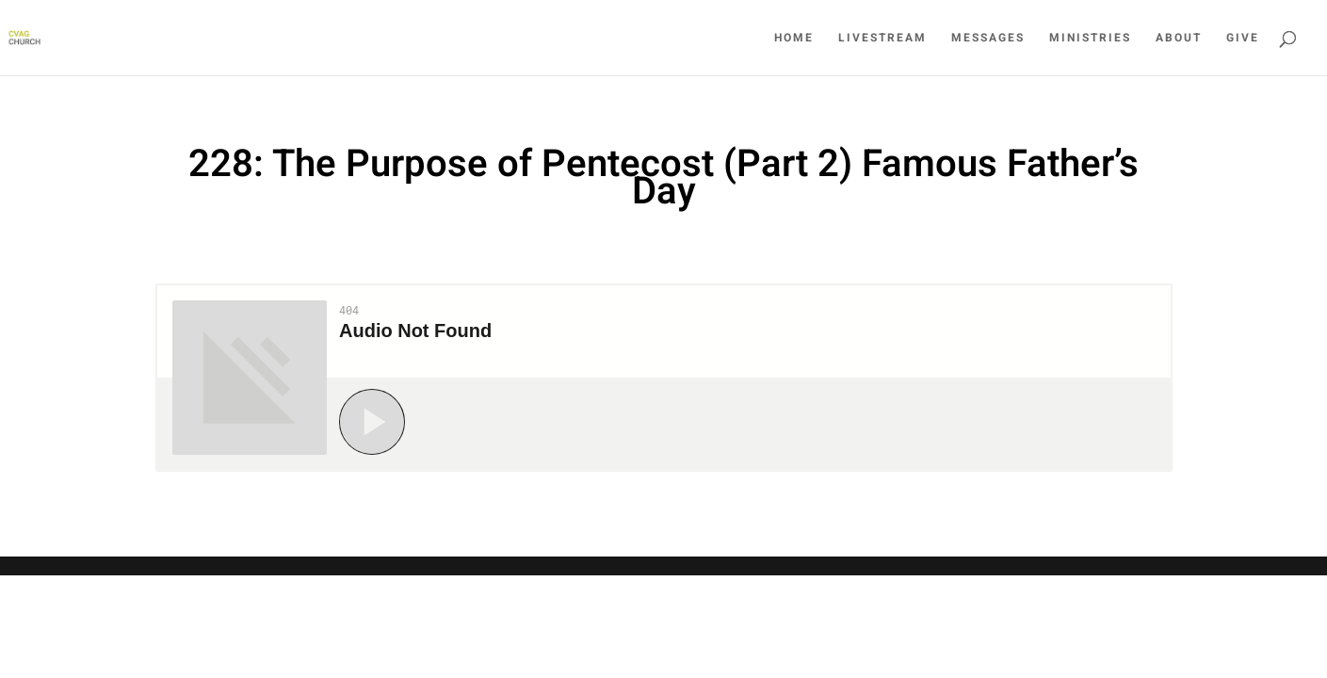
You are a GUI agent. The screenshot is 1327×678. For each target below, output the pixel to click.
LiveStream (882, 38)
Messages (988, 38)
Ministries (1090, 38)
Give (1242, 38)
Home (794, 38)
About (1179, 38)
